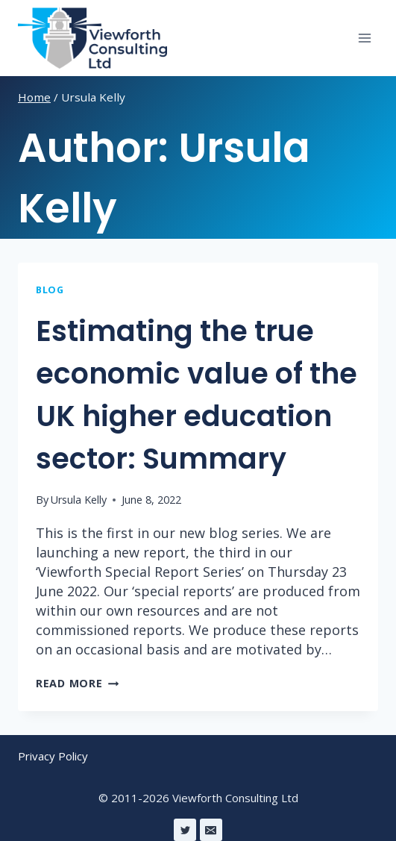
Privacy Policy (53, 755)
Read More (77, 683)
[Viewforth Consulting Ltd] (92, 38)
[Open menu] (364, 37)
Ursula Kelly (79, 500)
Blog (50, 290)
